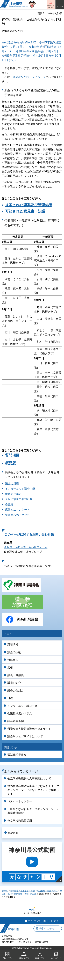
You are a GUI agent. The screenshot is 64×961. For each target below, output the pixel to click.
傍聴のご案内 (13, 493)
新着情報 (12, 644)
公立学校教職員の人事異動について (29, 778)
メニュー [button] (59, 6)
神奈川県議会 (31, 894)
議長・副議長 (15, 675)
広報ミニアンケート (17, 509)
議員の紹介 (14, 682)
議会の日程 (12, 483)
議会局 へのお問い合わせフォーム (25, 547)
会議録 (9, 504)
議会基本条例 (15, 721)
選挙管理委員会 (16, 754)
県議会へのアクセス (17, 514)
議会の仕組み (15, 690)
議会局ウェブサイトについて (25, 736)
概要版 (10, 463)
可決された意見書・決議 (25, 211)
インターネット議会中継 (20, 488)
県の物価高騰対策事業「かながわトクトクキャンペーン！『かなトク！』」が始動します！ (33, 790)
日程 (10, 698)
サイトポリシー (54, 921)
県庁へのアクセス (48, 928)
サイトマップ (34, 921)
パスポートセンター (19, 801)
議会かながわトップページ (29, 76)
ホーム (5, 890)
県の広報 (13, 833)
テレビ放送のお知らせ (18, 499)
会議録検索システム (19, 713)
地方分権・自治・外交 (47, 890)
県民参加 (12, 659)
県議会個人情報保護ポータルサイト (29, 728)
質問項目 (12, 455)
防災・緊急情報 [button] (50, 6)
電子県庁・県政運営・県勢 (22, 890)
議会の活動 (14, 652)
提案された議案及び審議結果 (28, 205)
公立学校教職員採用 (19, 820)
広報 (10, 667)
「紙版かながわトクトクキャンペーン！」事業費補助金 (33, 811)
